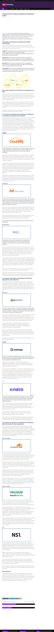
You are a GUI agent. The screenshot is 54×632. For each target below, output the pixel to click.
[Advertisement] (18, 25)
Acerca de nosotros (6, 0)
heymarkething (4, 17)
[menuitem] (3, 9)
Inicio (2, 0)
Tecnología (5, 596)
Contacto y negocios (12, 0)
